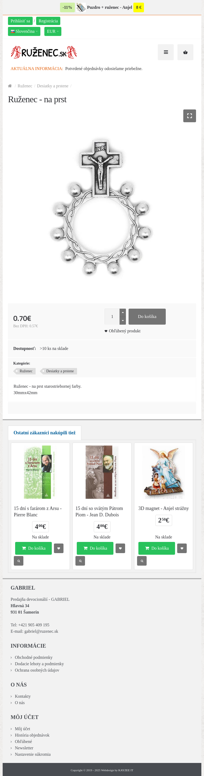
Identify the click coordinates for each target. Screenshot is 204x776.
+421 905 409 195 (33, 625)
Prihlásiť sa (20, 21)
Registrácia (48, 21)
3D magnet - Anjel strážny (163, 508)
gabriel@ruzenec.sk (41, 631)
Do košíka (147, 316)
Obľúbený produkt (125, 331)
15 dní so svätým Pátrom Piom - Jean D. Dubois (99, 511)
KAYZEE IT (125, 770)
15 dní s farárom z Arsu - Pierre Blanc (38, 511)
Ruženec (25, 86)
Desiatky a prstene (52, 86)
